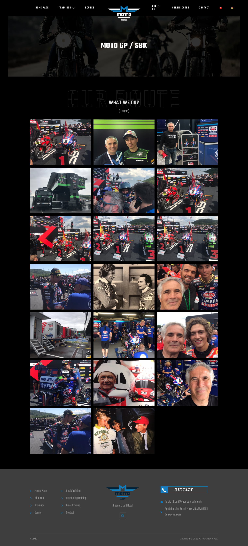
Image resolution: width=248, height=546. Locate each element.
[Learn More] (184, 489)
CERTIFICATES (180, 8)
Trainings (66, 8)
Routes (89, 8)
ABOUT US (156, 7)
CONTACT (204, 8)
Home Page (42, 8)
